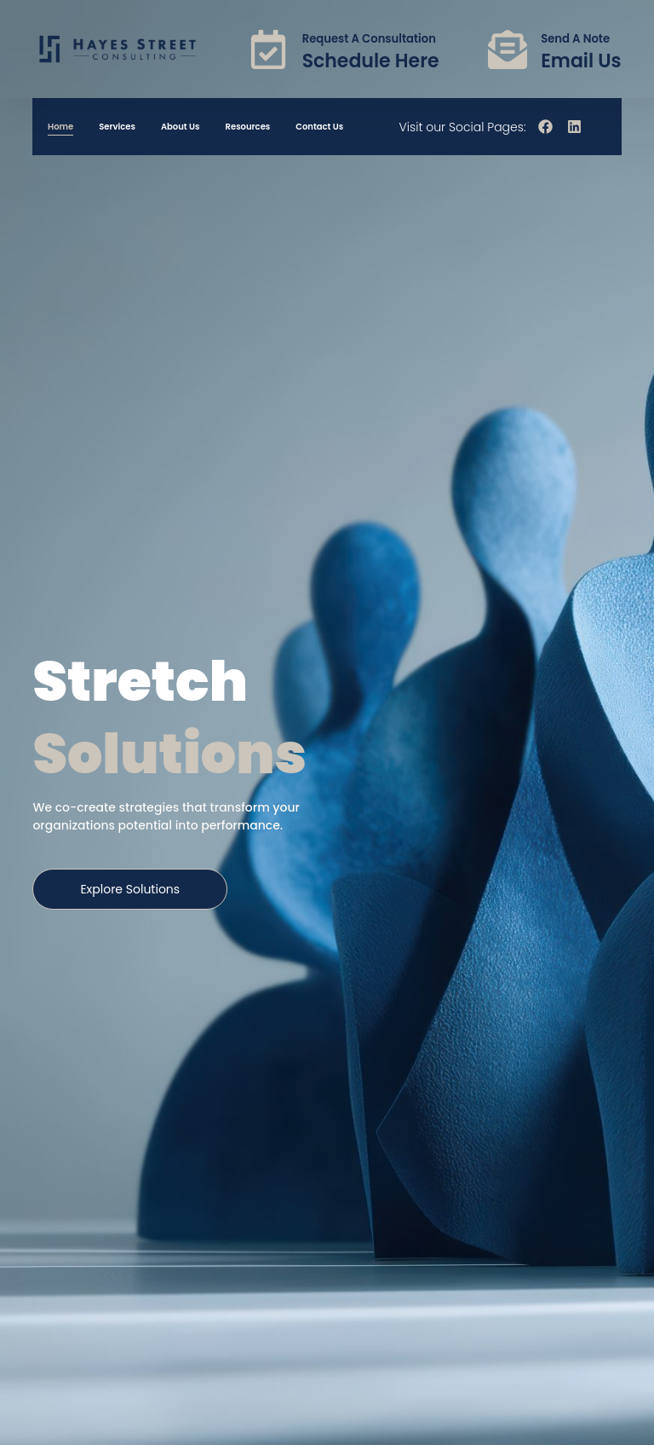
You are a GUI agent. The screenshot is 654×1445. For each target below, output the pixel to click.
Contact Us (319, 126)
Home (60, 126)
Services (117, 126)
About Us (180, 126)
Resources (248, 126)
